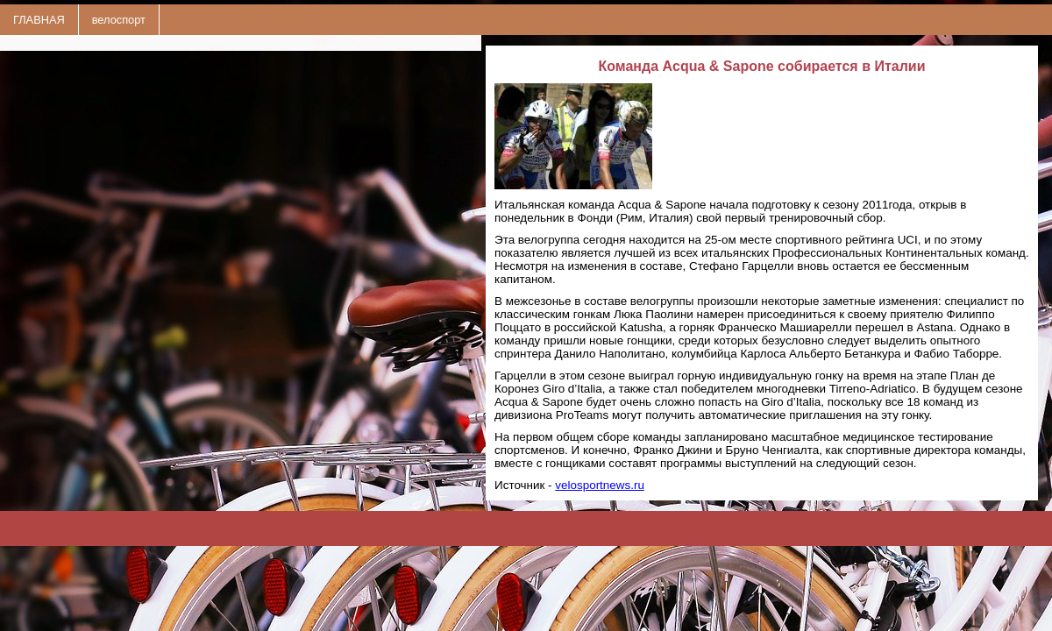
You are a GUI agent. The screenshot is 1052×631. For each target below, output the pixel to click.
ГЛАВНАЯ (39, 19)
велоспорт (119, 19)
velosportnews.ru (599, 485)
